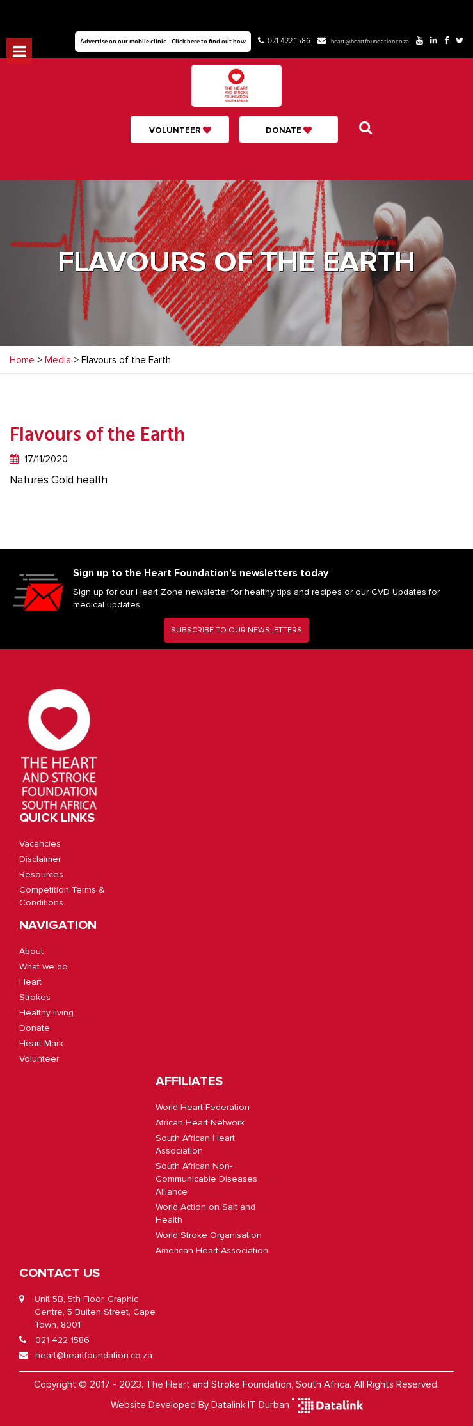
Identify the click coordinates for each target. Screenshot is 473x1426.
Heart (30, 981)
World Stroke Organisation (209, 1235)
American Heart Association (212, 1250)
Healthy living (46, 1012)
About (31, 951)
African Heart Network (200, 1122)
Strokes (35, 997)
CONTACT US (59, 1273)
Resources (41, 874)
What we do (43, 966)
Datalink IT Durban (250, 1405)
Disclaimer (40, 859)
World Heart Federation (203, 1107)
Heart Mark (41, 1043)
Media (58, 360)
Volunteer (180, 130)
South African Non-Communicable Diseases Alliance (206, 1179)
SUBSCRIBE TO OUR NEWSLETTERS (236, 630)
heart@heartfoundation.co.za (370, 41)
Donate (289, 130)
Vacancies (40, 843)
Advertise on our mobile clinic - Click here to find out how (163, 41)
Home (22, 360)
